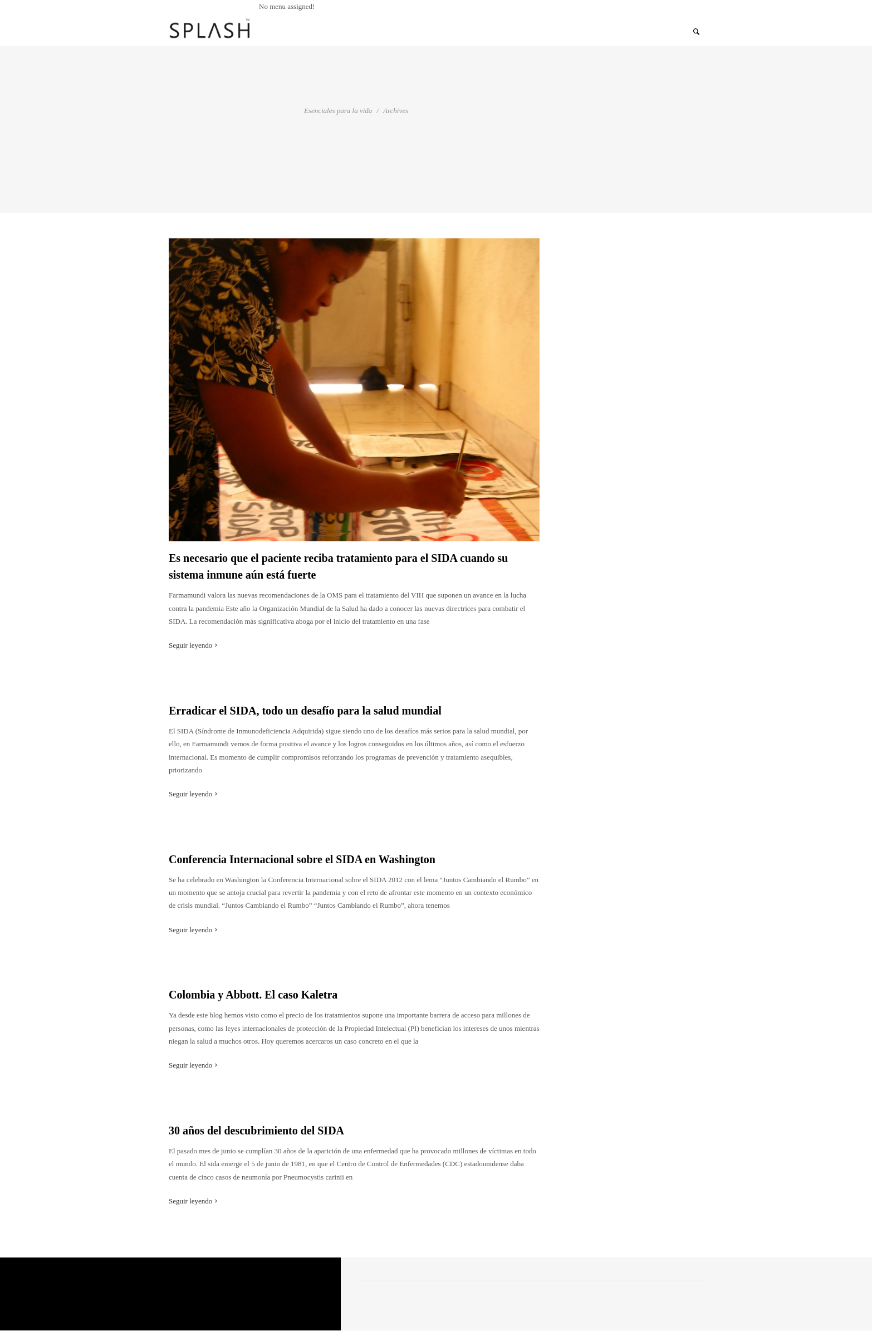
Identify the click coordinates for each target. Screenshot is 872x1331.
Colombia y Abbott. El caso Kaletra (253, 995)
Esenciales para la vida (338, 110)
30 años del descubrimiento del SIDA (256, 1130)
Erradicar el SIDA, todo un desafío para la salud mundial (305, 710)
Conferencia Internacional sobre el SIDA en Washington (302, 859)
